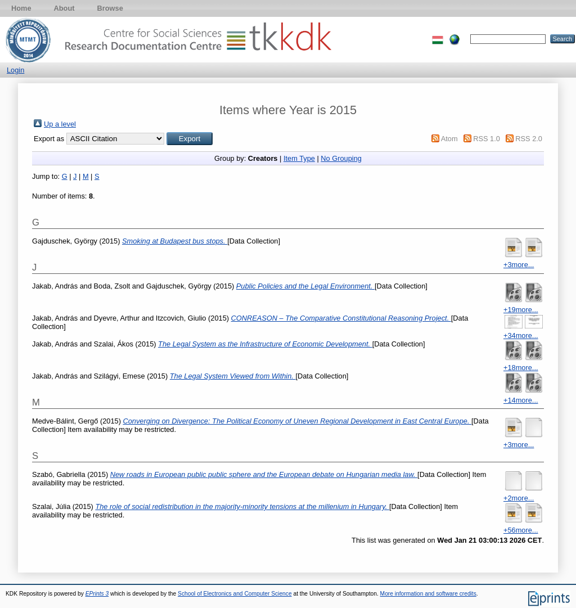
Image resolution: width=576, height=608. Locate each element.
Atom (449, 138)
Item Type (299, 158)
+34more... (520, 335)
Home (21, 8)
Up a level (60, 124)
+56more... (520, 530)
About (64, 8)
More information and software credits (428, 594)
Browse (110, 8)
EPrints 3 (97, 594)
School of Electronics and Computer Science (235, 594)
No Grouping (341, 158)
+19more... (520, 309)
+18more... (520, 367)
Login (15, 70)
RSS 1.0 (486, 138)
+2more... (518, 498)
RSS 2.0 (528, 138)
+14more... (520, 400)
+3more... (518, 264)
